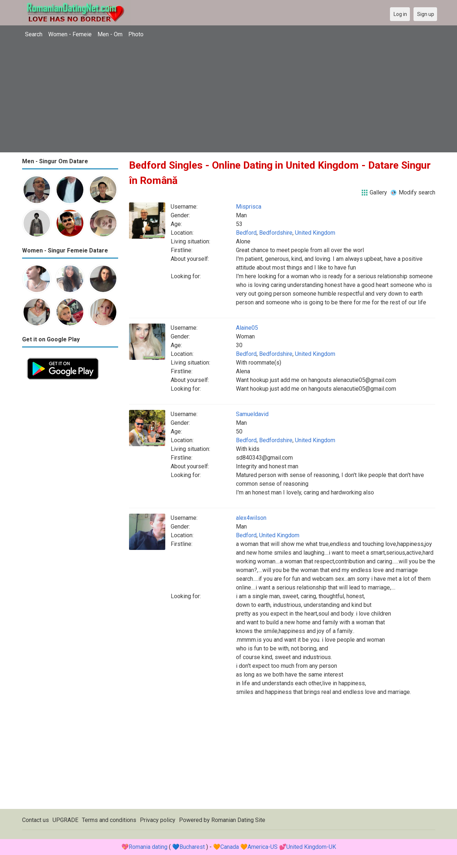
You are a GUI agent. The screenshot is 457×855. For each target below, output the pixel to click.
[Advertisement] (228, 96)
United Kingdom (315, 232)
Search (33, 34)
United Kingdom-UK (311, 846)
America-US (263, 846)
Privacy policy (157, 820)
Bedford (246, 232)
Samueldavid (252, 414)
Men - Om (109, 34)
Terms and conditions (109, 820)
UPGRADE (65, 820)
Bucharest (192, 846)
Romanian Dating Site (238, 820)
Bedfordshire (275, 232)
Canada (229, 846)
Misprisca (248, 206)
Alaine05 (247, 327)
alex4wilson (251, 517)
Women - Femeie (70, 34)
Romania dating (148, 846)
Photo (136, 34)
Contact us (35, 820)
